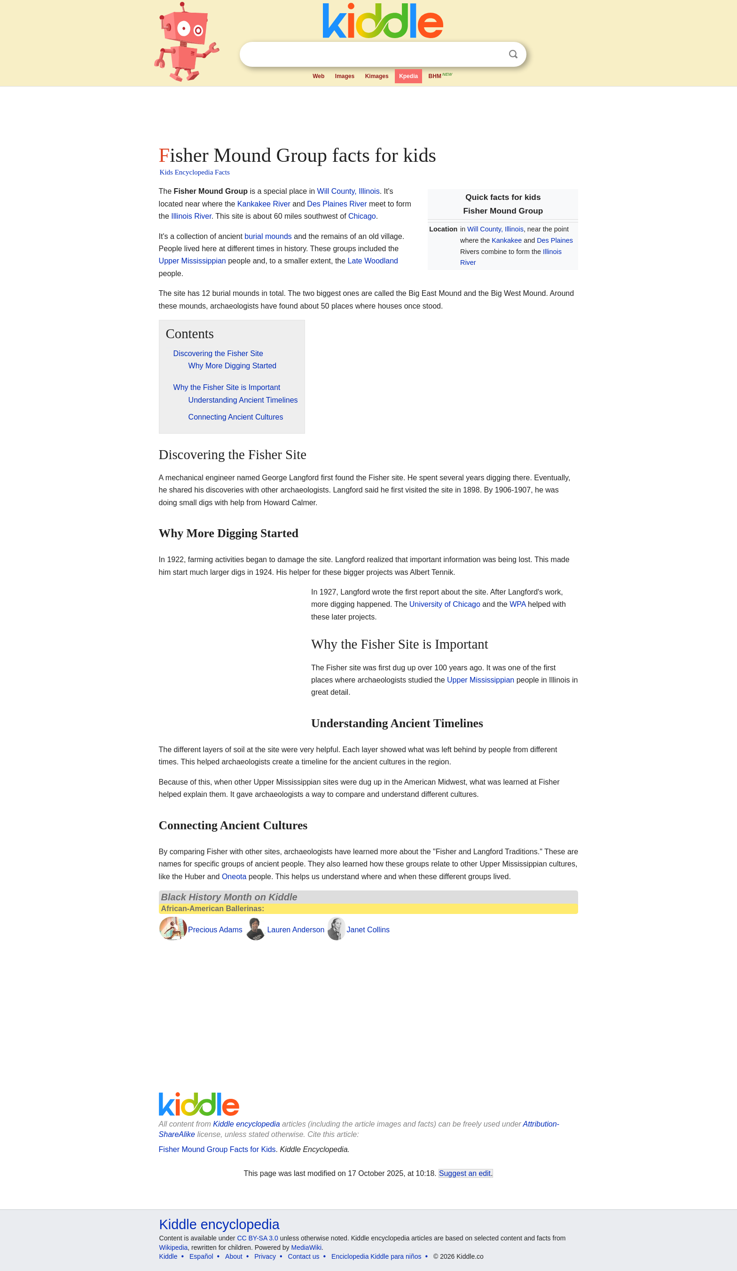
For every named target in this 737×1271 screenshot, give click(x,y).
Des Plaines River (337, 204)
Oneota (234, 877)
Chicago (362, 216)
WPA (517, 604)
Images (344, 76)
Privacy (265, 1256)
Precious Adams (215, 930)
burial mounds (268, 236)
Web (318, 76)
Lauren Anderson (295, 930)
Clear (494, 55)
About (234, 1256)
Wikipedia (173, 1247)
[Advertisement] (368, 113)
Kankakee (507, 240)
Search (513, 54)
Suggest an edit (465, 1173)
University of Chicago (444, 604)
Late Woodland (373, 261)
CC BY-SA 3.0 (257, 1238)
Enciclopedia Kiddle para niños (376, 1256)
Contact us (304, 1256)
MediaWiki (306, 1247)
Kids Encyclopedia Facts (195, 172)
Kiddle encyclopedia (246, 1124)
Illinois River (191, 216)
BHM (441, 75)
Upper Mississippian (192, 261)
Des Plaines (555, 240)
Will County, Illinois (495, 229)
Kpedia (408, 76)
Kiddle (168, 1256)
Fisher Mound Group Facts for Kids (217, 1149)
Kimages (377, 76)
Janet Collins (368, 930)
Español (201, 1256)
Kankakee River (263, 204)
